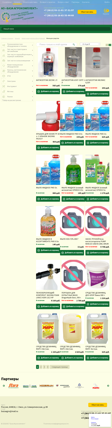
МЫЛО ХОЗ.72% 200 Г (69, 239)
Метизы (10, 91)
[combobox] (90, 44)
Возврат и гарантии (47, 2)
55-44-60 (69, 15)
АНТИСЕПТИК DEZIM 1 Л (46, 80)
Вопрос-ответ (63, 2)
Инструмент (12, 86)
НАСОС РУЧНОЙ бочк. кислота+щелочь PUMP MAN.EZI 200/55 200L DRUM (97, 241)
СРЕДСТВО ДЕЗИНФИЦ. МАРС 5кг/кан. (95, 347)
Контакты (85, 2)
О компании (7, 2)
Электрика (11, 81)
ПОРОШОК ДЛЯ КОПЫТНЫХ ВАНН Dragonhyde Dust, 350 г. (71, 295)
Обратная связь (87, 12)
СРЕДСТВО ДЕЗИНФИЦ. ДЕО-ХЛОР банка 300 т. (95, 293)
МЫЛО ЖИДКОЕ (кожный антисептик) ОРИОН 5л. (96, 188)
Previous (4, 386)
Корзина (93, 422)
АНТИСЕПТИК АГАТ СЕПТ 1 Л (73, 81)
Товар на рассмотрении (11, 100)
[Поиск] (109, 29)
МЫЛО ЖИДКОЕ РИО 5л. (46, 187)
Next (108, 386)
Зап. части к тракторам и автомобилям (17, 50)
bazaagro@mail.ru (9, 411)
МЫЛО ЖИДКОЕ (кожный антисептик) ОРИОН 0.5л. (72, 188)
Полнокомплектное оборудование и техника (17, 45)
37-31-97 (69, 10)
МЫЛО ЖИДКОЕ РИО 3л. (96, 134)
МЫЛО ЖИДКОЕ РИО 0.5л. (71, 134)
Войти (107, 2)
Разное (10, 97)
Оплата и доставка (30, 2)
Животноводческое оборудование (15, 66)
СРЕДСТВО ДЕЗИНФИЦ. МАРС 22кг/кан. (70, 347)
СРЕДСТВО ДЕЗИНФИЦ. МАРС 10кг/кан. (46, 347)
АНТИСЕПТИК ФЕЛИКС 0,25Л (95, 81)
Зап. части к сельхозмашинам (18, 61)
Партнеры (75, 2)
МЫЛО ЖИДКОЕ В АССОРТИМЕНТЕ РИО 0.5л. (47, 240)
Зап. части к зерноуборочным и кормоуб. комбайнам (19, 55)
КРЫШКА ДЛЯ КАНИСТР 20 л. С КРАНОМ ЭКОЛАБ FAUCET (48, 136)
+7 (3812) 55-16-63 (54, 15)
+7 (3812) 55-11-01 (54, 10)
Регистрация (94, 419)
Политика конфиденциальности (56, 423)
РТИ (9, 76)
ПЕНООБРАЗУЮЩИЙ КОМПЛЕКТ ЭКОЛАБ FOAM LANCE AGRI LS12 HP (47, 295)
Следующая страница (60, 367)
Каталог (17, 2)
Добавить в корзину (50, 91)
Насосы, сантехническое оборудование (16, 71)
